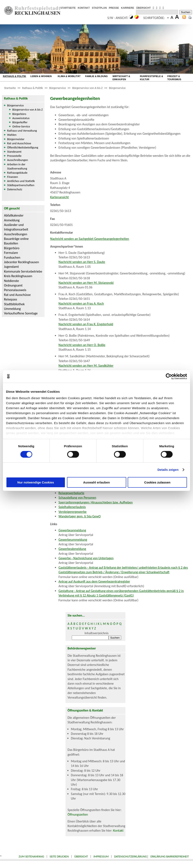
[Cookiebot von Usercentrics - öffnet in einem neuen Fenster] (169, 376)
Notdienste (11, 281)
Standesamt (14, 151)
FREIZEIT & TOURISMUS (174, 78)
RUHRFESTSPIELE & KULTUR (151, 78)
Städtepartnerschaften (20, 185)
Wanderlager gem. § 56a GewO (79, 516)
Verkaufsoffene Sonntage (21, 313)
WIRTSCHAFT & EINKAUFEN (121, 78)
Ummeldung (12, 309)
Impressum (101, 856)
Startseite (10, 88)
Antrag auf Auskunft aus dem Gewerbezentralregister (94, 581)
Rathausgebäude (17, 172)
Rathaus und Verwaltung (22, 130)
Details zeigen (167, 469)
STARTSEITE (68, 7)
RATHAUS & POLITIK (14, 76)
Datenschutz (14, 189)
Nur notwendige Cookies (35, 482)
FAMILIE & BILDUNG (96, 76)
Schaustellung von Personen (77, 498)
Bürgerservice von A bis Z (87, 88)
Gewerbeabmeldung (72, 549)
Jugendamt (11, 267)
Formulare (11, 253)
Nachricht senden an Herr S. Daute (81, 262)
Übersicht (81, 856)
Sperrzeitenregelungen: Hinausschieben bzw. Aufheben (95, 502)
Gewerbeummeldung (72, 540)
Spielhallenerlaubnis (72, 507)
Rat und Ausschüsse (19, 143)
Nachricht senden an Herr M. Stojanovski (86, 283)
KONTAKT (84, 7)
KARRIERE (127, 7)
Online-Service (21, 126)
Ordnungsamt (13, 285)
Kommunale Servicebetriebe (23, 271)
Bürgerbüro (19, 114)
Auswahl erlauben (96, 482)
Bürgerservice (57, 88)
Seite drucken (59, 856)
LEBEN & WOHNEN (41, 76)
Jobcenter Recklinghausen (21, 262)
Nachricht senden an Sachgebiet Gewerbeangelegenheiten (89, 239)
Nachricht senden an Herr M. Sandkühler (85, 366)
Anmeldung (12, 220)
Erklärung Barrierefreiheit (170, 856)
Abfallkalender (14, 215)
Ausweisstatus (21, 118)
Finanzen (12, 177)
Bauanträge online (16, 239)
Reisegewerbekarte (71, 493)
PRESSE (114, 7)
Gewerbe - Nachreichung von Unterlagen (86, 558)
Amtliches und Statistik (21, 181)
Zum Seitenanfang (31, 856)
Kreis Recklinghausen (18, 276)
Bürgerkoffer (19, 122)
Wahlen (11, 135)
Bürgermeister (15, 139)
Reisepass (10, 299)
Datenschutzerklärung (130, 856)
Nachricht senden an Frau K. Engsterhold (85, 324)
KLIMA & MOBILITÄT (69, 76)
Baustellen (11, 243)
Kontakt (118, 830)
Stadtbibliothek (14, 304)
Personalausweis (15, 290)
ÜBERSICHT (143, 7)
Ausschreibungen (17, 160)
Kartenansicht (59, 197)
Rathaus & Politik (32, 88)
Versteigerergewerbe (72, 512)
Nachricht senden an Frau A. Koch (81, 303)
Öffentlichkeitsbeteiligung (22, 147)
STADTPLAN (99, 7)
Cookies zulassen (157, 482)
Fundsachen (12, 257)
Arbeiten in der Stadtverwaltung (17, 166)
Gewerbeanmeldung (72, 530)
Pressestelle (14, 156)
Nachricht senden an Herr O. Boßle (81, 345)
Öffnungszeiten (78, 814)
